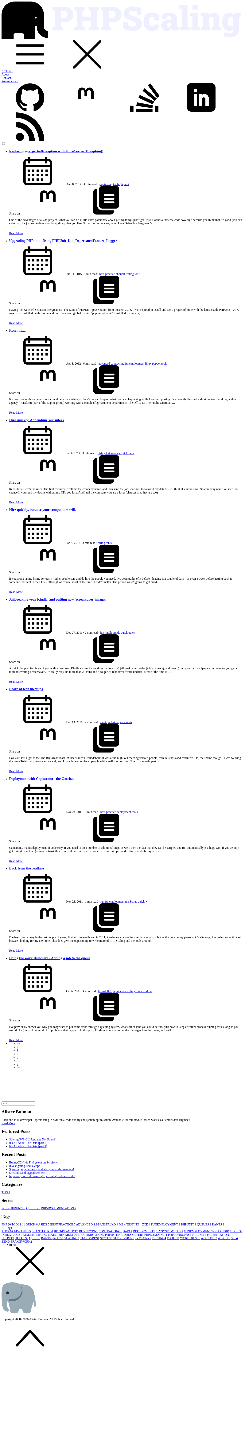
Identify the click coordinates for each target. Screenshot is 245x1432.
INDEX (7, 1234)
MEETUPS (73, 1234)
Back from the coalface (26, 868)
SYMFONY (143, 1238)
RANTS (218, 1224)
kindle (109, 632)
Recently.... (17, 330)
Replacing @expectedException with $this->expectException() (56, 151)
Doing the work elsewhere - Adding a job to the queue (49, 958)
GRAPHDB (221, 1231)
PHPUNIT (17, 1208)
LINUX (41, 1234)
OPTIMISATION (92, 1234)
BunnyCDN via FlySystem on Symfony (33, 1162)
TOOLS (18, 1224)
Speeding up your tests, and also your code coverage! (41, 1169)
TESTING (133, 1224)
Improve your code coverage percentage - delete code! (42, 1176)
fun (102, 632)
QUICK (32, 1224)
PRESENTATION (219, 1234)
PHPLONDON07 (155, 1234)
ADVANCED (85, 1224)
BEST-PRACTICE (62, 1224)
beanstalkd (105, 991)
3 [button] (17, 1057)
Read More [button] (8, 1123)
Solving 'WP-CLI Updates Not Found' (32, 1139)
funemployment (135, 363)
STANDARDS (89, 1238)
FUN (179, 1231)
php (101, 184)
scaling (131, 991)
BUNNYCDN (88, 1231)
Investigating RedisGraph (24, 1165)
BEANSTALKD (107, 1224)
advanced (104, 363)
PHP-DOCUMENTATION (58, 1208)
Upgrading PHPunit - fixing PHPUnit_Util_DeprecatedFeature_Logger (63, 241)
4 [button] (17, 1060)
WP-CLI (224, 1238)
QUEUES (33, 1208)
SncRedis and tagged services (27, 1172)
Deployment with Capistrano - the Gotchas (41, 779)
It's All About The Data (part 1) (28, 1146)
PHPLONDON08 (179, 1234)
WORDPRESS (190, 1238)
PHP (6, 1224)
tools (116, 184)
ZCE (6, 1208)
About (5, 74)
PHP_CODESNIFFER (128, 1234)
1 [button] (17, 1050)
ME (122, 1224)
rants (131, 453)
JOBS (17, 1234)
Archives (7, 71)
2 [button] (17, 1053)
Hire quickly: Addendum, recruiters (36, 420)
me (127, 901)
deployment (124, 812)
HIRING (236, 1231)
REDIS (58, 1238)
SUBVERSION (123, 1238)
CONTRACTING (110, 1231)
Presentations (10, 81)
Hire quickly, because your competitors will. (42, 510)
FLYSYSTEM (165, 1231)
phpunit (124, 184)
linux (148, 363)
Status (134, 901)
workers (147, 991)
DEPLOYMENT (144, 1231)
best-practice (107, 274)
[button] (18, 1043)
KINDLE (29, 1234)
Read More (16, 233)
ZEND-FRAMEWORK (17, 1241)
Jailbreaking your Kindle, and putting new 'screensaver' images (57, 599)
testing (108, 184)
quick (117, 453)
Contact (6, 77)
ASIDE (43, 1224)
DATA (127, 1231)
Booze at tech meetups (26, 689)
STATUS (106, 1238)
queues (121, 991)
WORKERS (209, 1238)
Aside (109, 453)
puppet (156, 363)
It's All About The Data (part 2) (28, 1142)
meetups (105, 722)
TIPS (6, 1192)
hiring (102, 453)
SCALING (71, 1238)
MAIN (53, 1234)
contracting (118, 363)
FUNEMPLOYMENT (165, 1224)
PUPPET (8, 1238)
